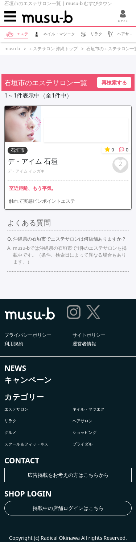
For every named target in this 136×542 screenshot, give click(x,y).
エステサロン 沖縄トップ (53, 49)
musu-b (12, 49)
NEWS (15, 368)
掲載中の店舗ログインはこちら (68, 508)
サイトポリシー (89, 335)
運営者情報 (84, 343)
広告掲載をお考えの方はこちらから (68, 474)
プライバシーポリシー (27, 335)
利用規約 (13, 343)
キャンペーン (28, 380)
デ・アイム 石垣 (33, 161)
